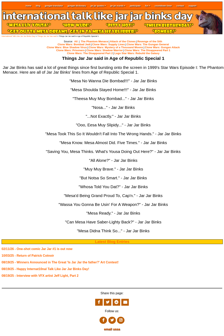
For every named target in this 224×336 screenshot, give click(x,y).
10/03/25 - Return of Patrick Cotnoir (28, 255)
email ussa (112, 329)
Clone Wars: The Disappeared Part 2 (90, 53)
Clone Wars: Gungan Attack (162, 47)
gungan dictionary (76, 6)
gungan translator (54, 6)
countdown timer (163, 6)
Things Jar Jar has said (47, 36)
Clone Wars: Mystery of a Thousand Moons (116, 47)
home (28, 6)
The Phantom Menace (94, 41)
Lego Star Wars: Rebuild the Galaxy (136, 53)
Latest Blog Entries (112, 242)
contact (180, 6)
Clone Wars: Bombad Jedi (74, 44)
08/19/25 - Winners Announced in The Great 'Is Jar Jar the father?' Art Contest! (60, 262)
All (75, 41)
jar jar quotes (98, 6)
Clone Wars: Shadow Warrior (104, 50)
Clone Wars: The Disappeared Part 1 (147, 50)
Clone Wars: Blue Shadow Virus (67, 47)
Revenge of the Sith (149, 41)
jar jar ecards (117, 6)
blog (38, 6)
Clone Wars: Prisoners (70, 50)
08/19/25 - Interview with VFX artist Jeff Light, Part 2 (40, 275)
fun (147, 6)
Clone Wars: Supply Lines (108, 44)
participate (135, 6)
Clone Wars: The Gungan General (148, 44)
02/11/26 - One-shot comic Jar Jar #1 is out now (37, 249)
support (192, 6)
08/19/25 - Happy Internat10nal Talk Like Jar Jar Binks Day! (45, 269)
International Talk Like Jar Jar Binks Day (18, 36)
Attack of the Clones (123, 41)
